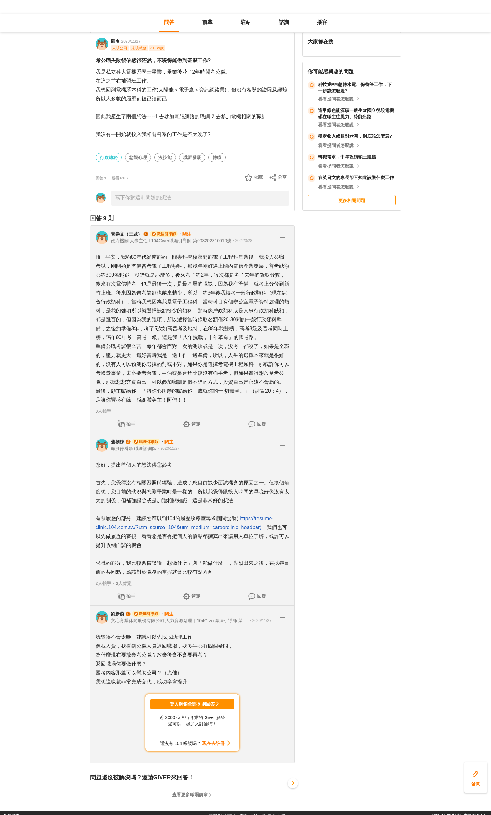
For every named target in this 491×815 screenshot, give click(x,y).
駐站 (246, 22)
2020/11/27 (131, 41)
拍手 (130, 423)
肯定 (195, 423)
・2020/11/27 (167, 448)
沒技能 (165, 157)
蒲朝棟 (117, 441)
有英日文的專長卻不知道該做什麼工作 (356, 177)
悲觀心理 (138, 157)
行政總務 (109, 157)
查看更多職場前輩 (190, 794)
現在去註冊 (213, 743)
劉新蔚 (117, 613)
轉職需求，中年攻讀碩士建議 (347, 156)
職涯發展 (192, 157)
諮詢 (284, 22)
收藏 (258, 177)
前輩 (207, 22)
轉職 (217, 157)
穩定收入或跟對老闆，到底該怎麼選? (355, 136)
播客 (322, 22)
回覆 (261, 423)
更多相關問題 (351, 200)
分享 (282, 177)
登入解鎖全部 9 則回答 (192, 704)
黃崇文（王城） (126, 233)
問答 (169, 22)
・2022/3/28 (241, 240)
